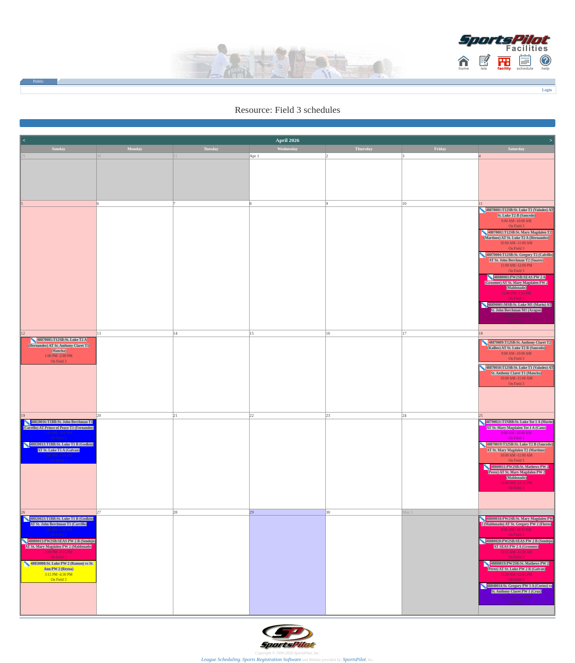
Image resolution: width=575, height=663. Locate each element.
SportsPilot (354, 659)
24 (404, 415)
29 (23, 156)
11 (481, 203)
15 (252, 333)
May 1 (407, 512)
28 (175, 512)
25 (481, 415)
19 (23, 415)
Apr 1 (254, 156)
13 (99, 333)
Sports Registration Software (271, 659)
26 (23, 512)
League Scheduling (220, 659)
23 (328, 415)
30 (99, 156)
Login (547, 90)
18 (481, 333)
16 (328, 333)
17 (404, 333)
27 (99, 512)
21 (175, 415)
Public (38, 81)
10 (404, 203)
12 (23, 333)
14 (175, 333)
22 (252, 415)
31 (175, 156)
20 (99, 415)
